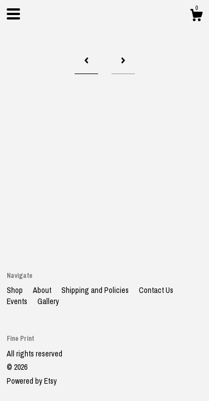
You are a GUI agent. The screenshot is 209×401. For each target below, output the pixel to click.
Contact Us (156, 290)
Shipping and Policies (95, 290)
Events (18, 301)
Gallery (48, 301)
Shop (16, 290)
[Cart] (196, 16)
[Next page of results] (123, 61)
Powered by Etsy (32, 381)
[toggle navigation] (13, 13)
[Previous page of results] (86, 61)
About (43, 290)
